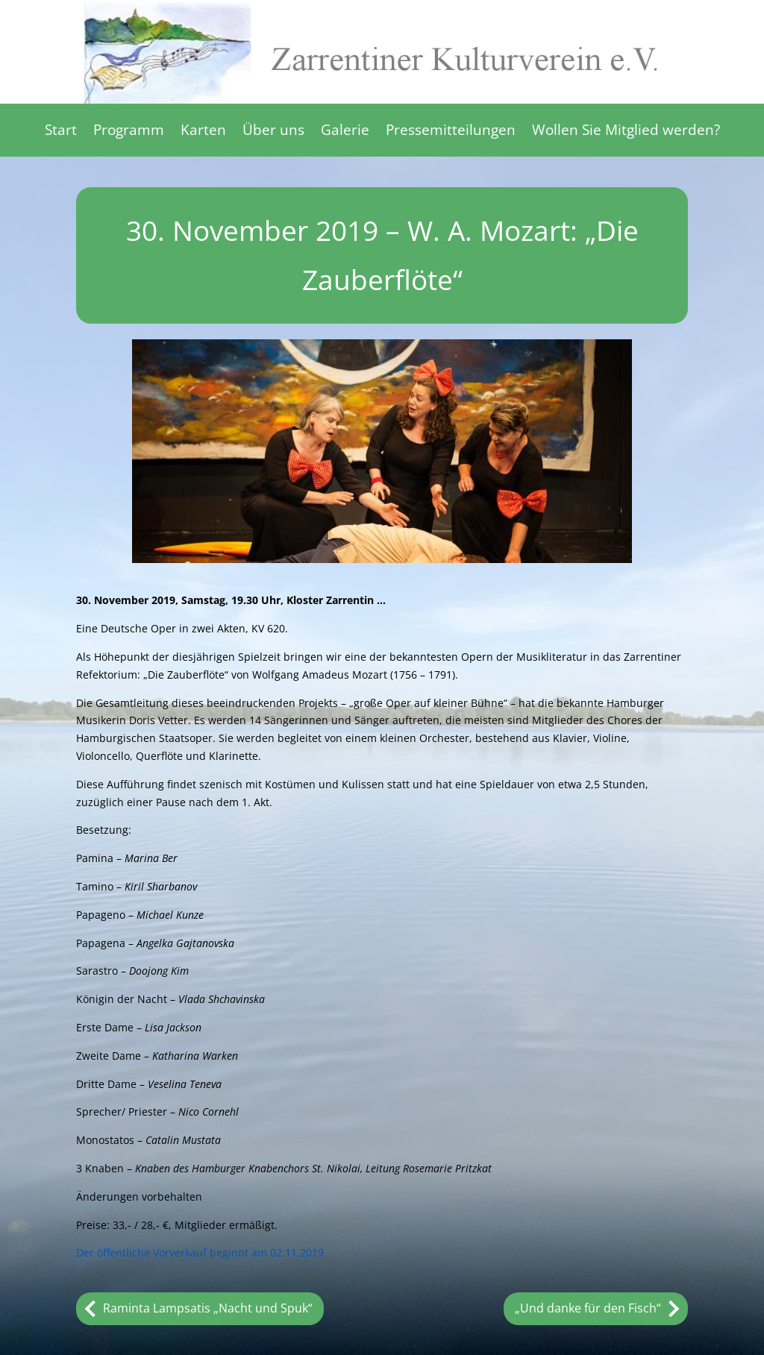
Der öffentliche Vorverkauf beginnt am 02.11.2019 (200, 1252)
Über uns (273, 132)
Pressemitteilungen (451, 132)
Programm (128, 132)
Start (61, 132)
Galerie (345, 132)
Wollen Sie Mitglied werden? (626, 132)
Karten (203, 132)
